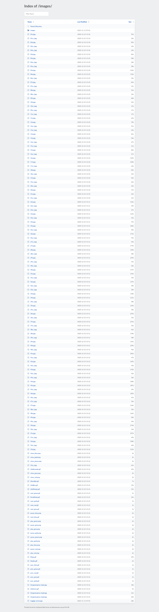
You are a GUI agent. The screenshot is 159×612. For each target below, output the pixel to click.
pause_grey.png (34, 525)
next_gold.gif (33, 501)
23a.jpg (31, 214)
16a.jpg (31, 158)
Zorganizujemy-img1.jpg (37, 585)
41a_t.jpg (32, 357)
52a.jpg (31, 441)
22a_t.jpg (32, 206)
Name (30, 22)
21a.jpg (31, 194)
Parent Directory (34, 26)
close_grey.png (33, 473)
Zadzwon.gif (33, 589)
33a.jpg (31, 294)
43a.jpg (31, 369)
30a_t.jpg (32, 266)
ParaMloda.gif (33, 497)
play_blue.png (33, 545)
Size (130, 22)
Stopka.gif (32, 561)
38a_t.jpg (32, 329)
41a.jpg (31, 353)
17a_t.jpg (32, 166)
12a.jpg (31, 122)
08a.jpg (31, 90)
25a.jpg (31, 226)
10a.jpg (31, 102)
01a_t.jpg (32, 38)
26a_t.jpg (32, 238)
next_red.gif (32, 505)
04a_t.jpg (32, 62)
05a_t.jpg (32, 66)
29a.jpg (31, 258)
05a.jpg (31, 70)
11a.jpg (31, 118)
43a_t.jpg (32, 373)
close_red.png (33, 477)
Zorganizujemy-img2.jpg (37, 593)
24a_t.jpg (32, 218)
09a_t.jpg (32, 110)
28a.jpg (31, 250)
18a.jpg (31, 170)
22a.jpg (31, 202)
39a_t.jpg (32, 337)
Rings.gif (31, 557)
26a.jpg (31, 234)
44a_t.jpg (32, 377)
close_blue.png (33, 453)
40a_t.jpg (32, 349)
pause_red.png (33, 549)
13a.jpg (31, 134)
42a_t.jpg (32, 365)
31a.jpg (31, 274)
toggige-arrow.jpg (34, 601)
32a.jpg (31, 282)
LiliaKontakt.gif (34, 469)
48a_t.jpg (32, 409)
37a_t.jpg (32, 326)
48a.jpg (31, 413)
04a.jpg (31, 58)
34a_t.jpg (32, 302)
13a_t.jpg (32, 130)
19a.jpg (31, 178)
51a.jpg (31, 433)
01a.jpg (31, 34)
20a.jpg (31, 190)
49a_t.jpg (32, 421)
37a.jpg (31, 322)
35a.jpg (31, 305)
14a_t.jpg (32, 142)
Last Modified (82, 22)
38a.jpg (31, 333)
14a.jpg (31, 138)
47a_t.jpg (32, 401)
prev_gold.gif (33, 581)
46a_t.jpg (32, 397)
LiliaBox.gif (32, 485)
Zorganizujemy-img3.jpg (37, 597)
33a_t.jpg (32, 290)
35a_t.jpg (32, 310)
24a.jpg (31, 222)
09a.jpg (31, 98)
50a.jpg (31, 425)
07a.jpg (31, 82)
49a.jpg (31, 417)
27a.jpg (31, 246)
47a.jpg (31, 405)
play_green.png (34, 521)
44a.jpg (31, 381)
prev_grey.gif (33, 577)
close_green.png (34, 461)
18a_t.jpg (32, 174)
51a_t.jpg (32, 437)
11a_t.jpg (32, 114)
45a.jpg (31, 385)
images (31, 30)
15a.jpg (31, 150)
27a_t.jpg (32, 242)
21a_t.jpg (32, 198)
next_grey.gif (33, 509)
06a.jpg (31, 74)
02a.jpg (31, 42)
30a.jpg (31, 270)
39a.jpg (31, 341)
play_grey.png (33, 529)
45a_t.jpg (32, 389)
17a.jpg (31, 162)
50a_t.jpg (32, 429)
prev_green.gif (33, 569)
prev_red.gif (32, 573)
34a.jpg (31, 298)
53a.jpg (31, 449)
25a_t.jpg (32, 230)
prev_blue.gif (33, 565)
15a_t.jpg (32, 146)
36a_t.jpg (32, 317)
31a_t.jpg (32, 278)
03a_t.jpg (32, 50)
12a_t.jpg (32, 126)
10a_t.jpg (32, 106)
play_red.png (33, 553)
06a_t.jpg (32, 78)
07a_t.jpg (32, 86)
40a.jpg (31, 345)
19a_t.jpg (32, 182)
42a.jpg (31, 361)
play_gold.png (33, 541)
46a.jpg (31, 393)
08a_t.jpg (32, 94)
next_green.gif (33, 493)
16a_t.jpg (32, 154)
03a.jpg (31, 54)
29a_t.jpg (32, 262)
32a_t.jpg (32, 286)
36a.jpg (31, 314)
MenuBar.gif (33, 481)
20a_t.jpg (32, 186)
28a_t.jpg (32, 254)
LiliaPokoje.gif (33, 489)
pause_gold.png (34, 533)
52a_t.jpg (32, 445)
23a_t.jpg (32, 210)
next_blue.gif (33, 517)
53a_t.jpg (32, 465)
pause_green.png (34, 537)
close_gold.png (33, 457)
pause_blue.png (34, 513)
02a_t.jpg (32, 46)
